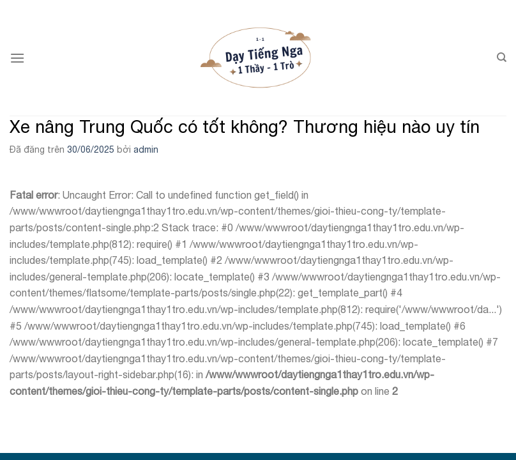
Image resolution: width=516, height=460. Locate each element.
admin (145, 149)
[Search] (501, 57)
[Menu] (17, 57)
